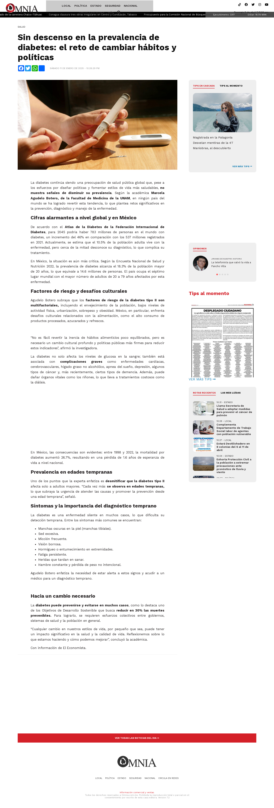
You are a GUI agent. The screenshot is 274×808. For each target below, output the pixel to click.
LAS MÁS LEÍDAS (231, 393)
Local (52, 6)
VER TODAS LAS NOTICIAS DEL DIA (137, 738)
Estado (81, 6)
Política (66, 6)
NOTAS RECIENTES (204, 393)
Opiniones (200, 249)
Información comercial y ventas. (137, 793)
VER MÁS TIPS (242, 167)
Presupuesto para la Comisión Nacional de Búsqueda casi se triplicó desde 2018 (203, 15)
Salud (21, 27)
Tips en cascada (204, 86)
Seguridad (98, 6)
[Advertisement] (97, 420)
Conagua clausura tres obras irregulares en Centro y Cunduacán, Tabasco (104, 15)
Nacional (116, 6)
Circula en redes (140, 6)
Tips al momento (231, 86)
